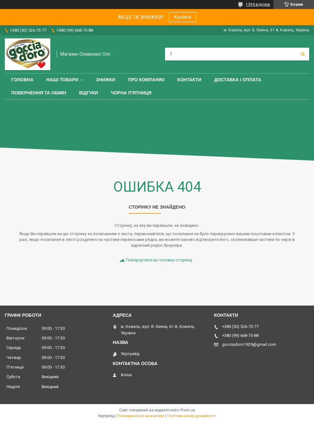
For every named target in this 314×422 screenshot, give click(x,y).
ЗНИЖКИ (105, 79)
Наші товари (62, 79)
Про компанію (146, 79)
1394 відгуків (258, 4)
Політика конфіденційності (191, 416)
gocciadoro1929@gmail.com (249, 344)
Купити (182, 17)
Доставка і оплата (237, 79)
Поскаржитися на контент (140, 416)
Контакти (189, 79)
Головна (22, 79)
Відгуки (88, 92)
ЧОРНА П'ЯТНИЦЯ (131, 92)
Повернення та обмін (38, 92)
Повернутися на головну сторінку (159, 260)
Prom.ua (187, 410)
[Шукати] (302, 54)
